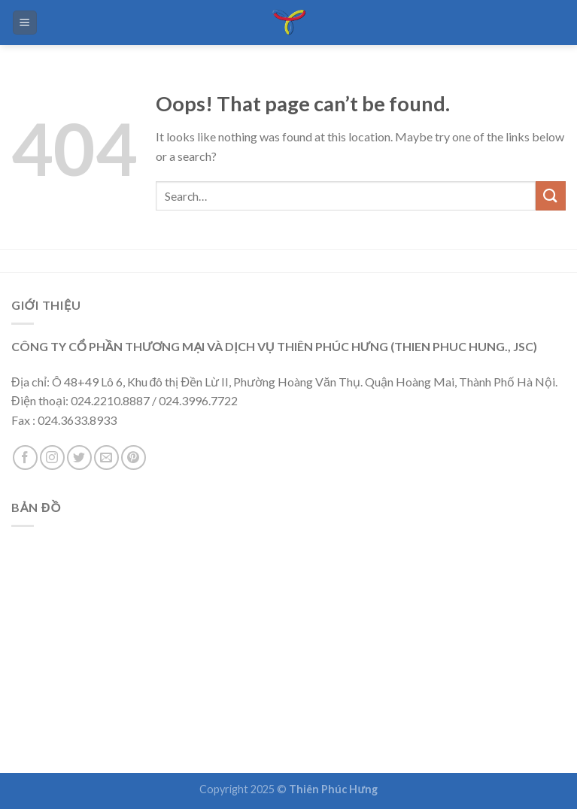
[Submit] (551, 196)
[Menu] (25, 23)
